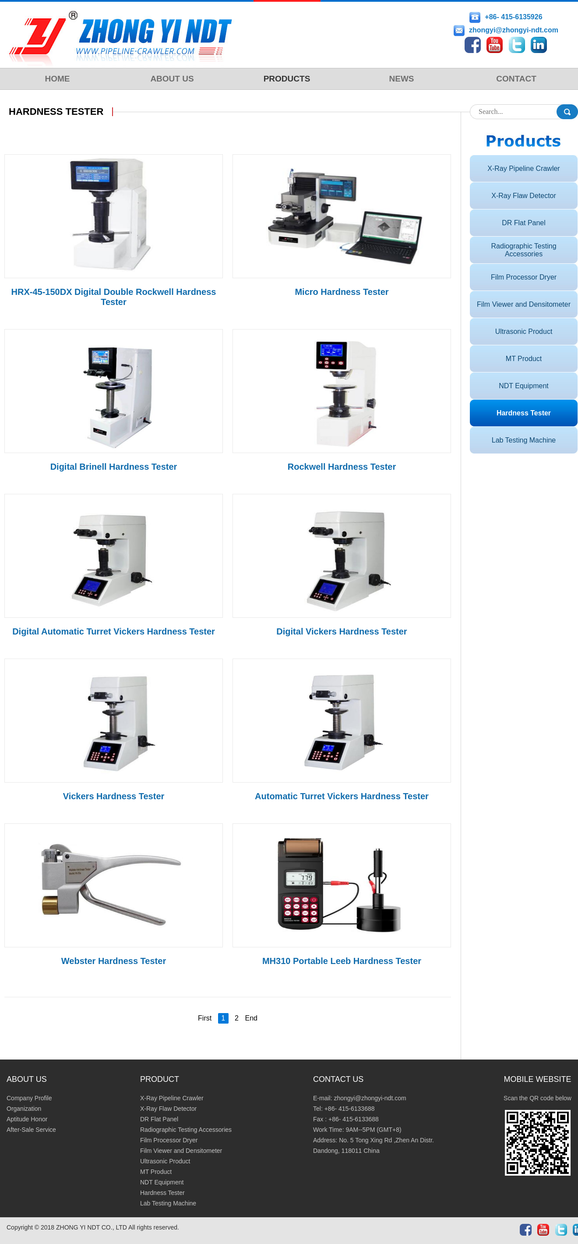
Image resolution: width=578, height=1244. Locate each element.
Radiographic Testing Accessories (523, 250)
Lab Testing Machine (524, 440)
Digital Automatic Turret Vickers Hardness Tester (113, 631)
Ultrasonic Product (524, 331)
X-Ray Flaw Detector (523, 195)
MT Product (524, 358)
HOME (57, 78)
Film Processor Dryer (524, 277)
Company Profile (29, 1098)
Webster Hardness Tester (113, 961)
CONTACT (516, 78)
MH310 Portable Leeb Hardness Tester (341, 961)
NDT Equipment (524, 386)
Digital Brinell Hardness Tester (113, 466)
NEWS (401, 78)
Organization (24, 1108)
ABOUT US (172, 78)
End (251, 1018)
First (204, 1018)
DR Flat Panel (524, 223)
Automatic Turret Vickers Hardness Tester (342, 796)
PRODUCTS (287, 78)
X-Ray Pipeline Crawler (523, 168)
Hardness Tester (524, 413)
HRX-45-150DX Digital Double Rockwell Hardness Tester (113, 297)
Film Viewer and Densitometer (524, 304)
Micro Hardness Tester (341, 292)
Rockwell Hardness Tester (342, 466)
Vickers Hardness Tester (114, 796)
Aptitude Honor (27, 1119)
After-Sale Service (31, 1129)
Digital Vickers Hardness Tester (341, 631)
